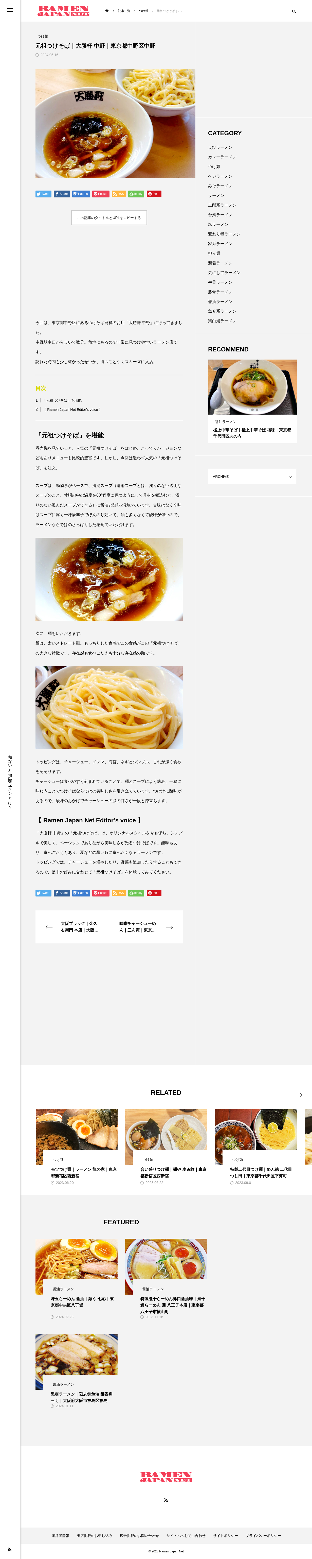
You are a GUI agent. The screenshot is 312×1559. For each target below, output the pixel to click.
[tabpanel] (252, 401)
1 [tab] (248, 410)
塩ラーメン (218, 224)
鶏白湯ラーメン (222, 321)
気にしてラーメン (224, 272)
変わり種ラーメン (224, 234)
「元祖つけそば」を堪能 (62, 400)
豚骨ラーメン (220, 292)
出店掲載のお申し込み (94, 1535)
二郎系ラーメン (222, 205)
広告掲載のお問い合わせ (139, 1535)
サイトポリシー (225, 1535)
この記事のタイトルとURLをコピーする (109, 218)
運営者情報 (60, 1535)
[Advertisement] (109, 273)
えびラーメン (220, 147)
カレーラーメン (222, 157)
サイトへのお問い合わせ (186, 1535)
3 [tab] (257, 410)
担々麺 (214, 253)
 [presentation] (291, 1091)
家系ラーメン (220, 244)
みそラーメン (220, 186)
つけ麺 (214, 166)
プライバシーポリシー (263, 1535)
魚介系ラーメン (222, 311)
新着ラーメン (220, 263)
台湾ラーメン (220, 215)
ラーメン (216, 195)
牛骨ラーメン (220, 282)
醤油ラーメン (220, 301)
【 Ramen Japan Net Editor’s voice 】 (72, 410)
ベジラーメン (220, 176)
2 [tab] (252, 410)
